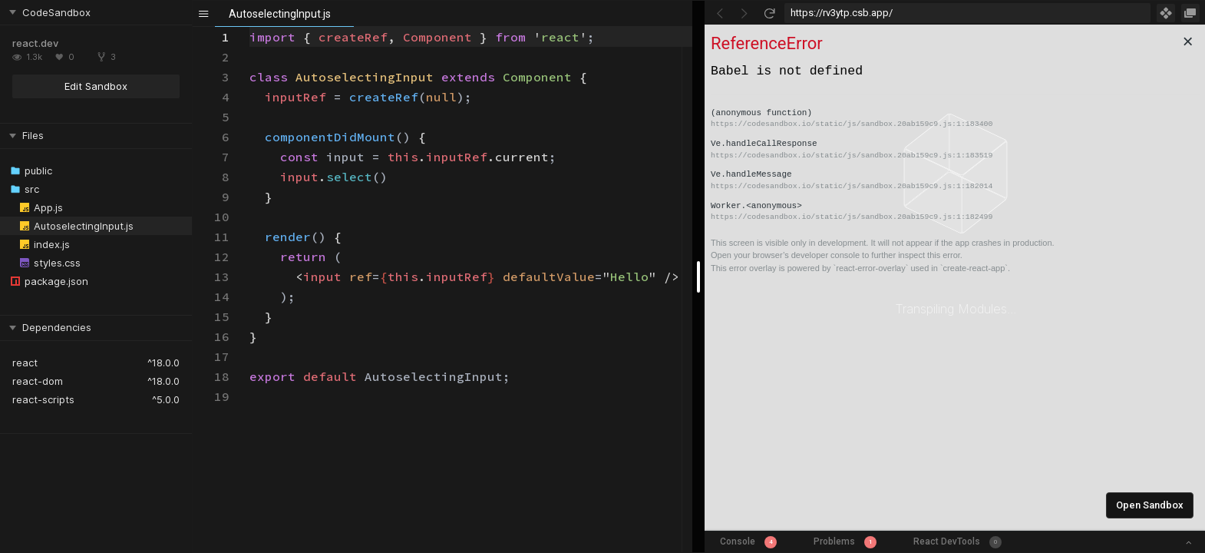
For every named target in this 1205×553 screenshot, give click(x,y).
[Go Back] (720, 13)
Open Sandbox (1150, 505)
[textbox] (249, 27)
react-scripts (43, 399)
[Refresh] (769, 13)
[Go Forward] (744, 13)
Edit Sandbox (95, 86)
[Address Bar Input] (967, 13)
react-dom (37, 381)
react (25, 362)
